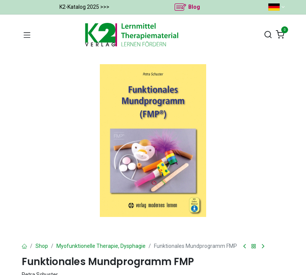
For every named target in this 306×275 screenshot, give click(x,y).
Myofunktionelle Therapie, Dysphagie (101, 246)
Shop (41, 246)
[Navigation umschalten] (27, 35)
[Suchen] (268, 35)
